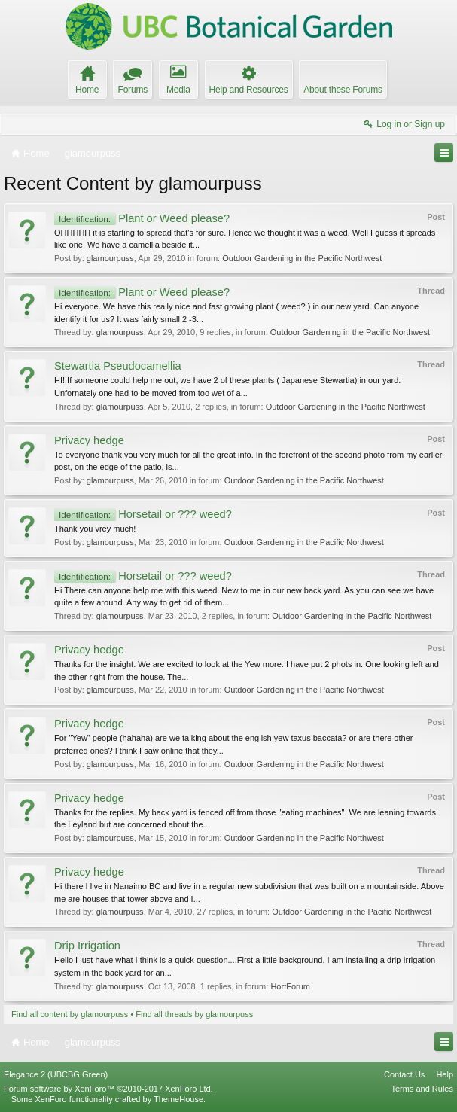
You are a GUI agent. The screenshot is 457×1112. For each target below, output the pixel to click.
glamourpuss (110, 258)
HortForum (290, 986)
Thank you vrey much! (95, 528)
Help (444, 1074)
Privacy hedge (89, 440)
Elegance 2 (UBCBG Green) (56, 1074)
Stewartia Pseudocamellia (117, 366)
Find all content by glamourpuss (69, 1014)
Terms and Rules (422, 1088)
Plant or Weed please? (142, 218)
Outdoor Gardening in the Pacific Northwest (302, 258)
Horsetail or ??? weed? (143, 514)
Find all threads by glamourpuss (194, 1014)
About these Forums (342, 89)
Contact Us (404, 1074)
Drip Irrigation (87, 946)
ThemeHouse (178, 1099)
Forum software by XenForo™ (108, 1088)
